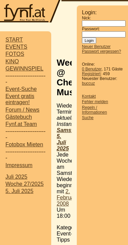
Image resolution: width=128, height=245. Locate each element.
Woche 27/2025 (24, 184)
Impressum (18, 165)
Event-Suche (21, 89)
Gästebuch (18, 117)
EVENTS (16, 47)
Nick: (86, 18)
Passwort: (91, 29)
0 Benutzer (91, 69)
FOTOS (14, 54)
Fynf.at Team (21, 124)
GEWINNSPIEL (24, 68)
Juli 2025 (16, 177)
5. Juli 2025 (19, 191)
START (14, 40)
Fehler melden (95, 101)
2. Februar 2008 (66, 198)
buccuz (88, 83)
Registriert (91, 73)
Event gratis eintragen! (19, 99)
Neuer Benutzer (96, 46)
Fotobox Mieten (24, 144)
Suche (88, 117)
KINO (12, 61)
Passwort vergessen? (101, 51)
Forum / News (22, 110)
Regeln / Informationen (94, 110)
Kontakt (89, 96)
